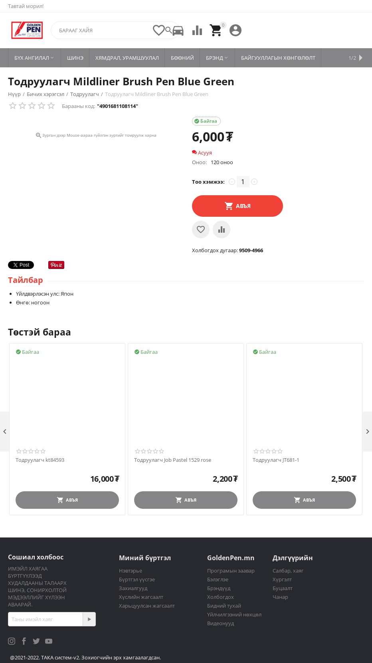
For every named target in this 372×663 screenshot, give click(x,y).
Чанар (280, 596)
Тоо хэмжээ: (208, 181)
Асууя (202, 152)
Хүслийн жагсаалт (141, 596)
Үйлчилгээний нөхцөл (234, 614)
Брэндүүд (218, 588)
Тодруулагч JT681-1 (276, 460)
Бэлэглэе (217, 579)
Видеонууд (220, 623)
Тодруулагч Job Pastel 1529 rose (172, 460)
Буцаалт (283, 588)
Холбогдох (220, 596)
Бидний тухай (224, 605)
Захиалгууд (133, 588)
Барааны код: (78, 106)
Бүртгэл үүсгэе (137, 579)
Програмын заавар (231, 570)
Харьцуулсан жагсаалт (147, 605)
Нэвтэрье (130, 570)
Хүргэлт (282, 579)
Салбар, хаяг (288, 570)
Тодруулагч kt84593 (40, 460)
